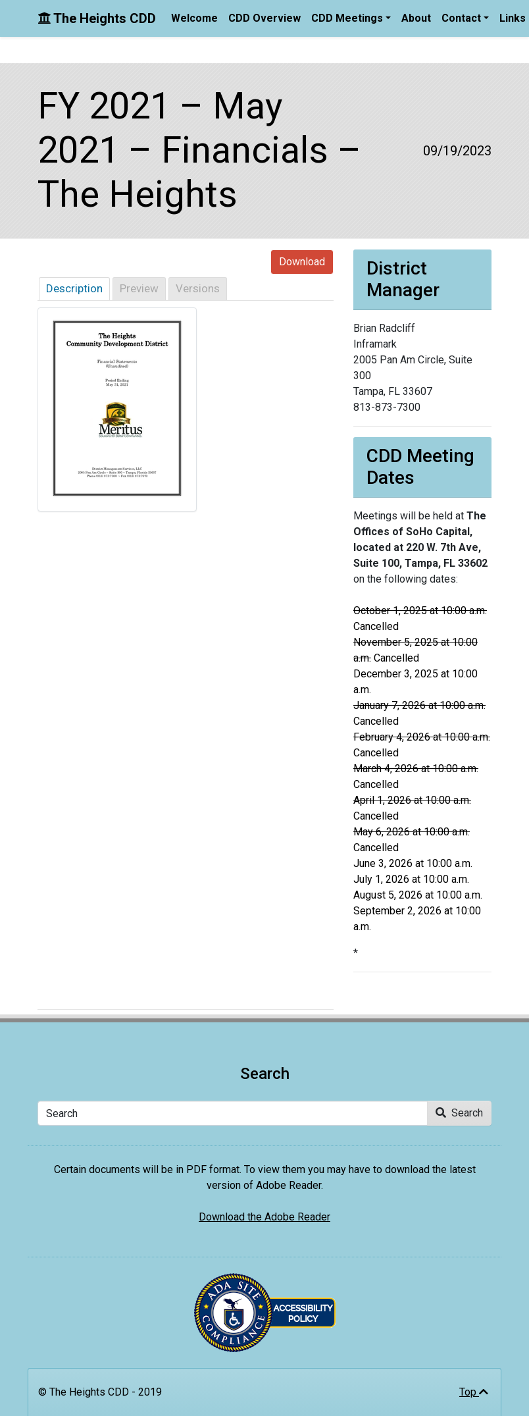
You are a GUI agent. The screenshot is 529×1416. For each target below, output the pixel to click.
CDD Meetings (347, 18)
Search (459, 1113)
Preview (139, 288)
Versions (198, 288)
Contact (461, 18)
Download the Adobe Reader (264, 1217)
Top (473, 1392)
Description (74, 288)
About (416, 18)
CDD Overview (264, 18)
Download (302, 261)
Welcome (194, 18)
